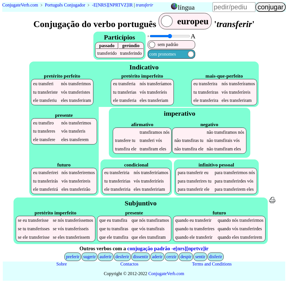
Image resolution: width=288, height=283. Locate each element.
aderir (157, 256)
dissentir (140, 256)
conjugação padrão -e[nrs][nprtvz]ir (168, 248)
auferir (106, 256)
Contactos (129, 264)
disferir (215, 256)
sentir (200, 256)
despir (185, 256)
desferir (122, 256)
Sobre (61, 264)
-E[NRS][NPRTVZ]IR (112, 5)
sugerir (89, 256)
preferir (72, 256)
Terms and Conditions (212, 264)
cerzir (171, 256)
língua (186, 7)
